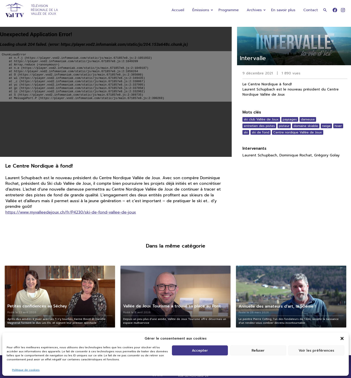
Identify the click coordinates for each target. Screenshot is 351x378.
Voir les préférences (316, 350)
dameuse (308, 119)
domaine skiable (305, 126)
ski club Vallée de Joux (261, 119)
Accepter (200, 350)
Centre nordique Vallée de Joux (297, 132)
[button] (342, 338)
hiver (338, 126)
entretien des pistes (259, 126)
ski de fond (260, 132)
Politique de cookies (26, 370)
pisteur (284, 126)
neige (326, 126)
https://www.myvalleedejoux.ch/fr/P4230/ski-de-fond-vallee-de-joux (70, 212)
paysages (290, 119)
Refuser (258, 350)
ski (246, 132)
